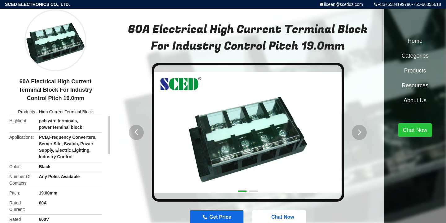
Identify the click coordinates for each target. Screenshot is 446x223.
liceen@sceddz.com (343, 4)
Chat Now (415, 130)
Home (415, 41)
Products (26, 111)
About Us (415, 100)
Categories (414, 56)
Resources (415, 85)
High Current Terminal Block (66, 111)
